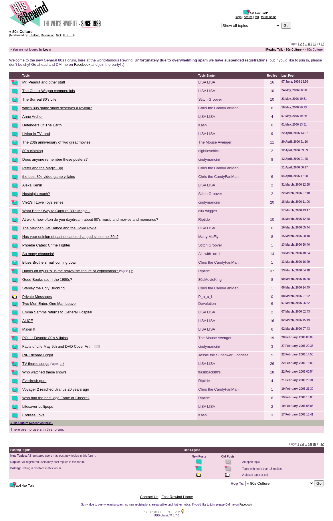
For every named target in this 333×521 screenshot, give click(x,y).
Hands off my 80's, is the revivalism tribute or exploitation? (70, 271)
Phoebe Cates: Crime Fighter (46, 245)
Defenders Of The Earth (42, 125)
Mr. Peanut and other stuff (43, 82)
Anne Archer (32, 116)
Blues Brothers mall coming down (50, 262)
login (238, 17)
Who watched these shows (44, 372)
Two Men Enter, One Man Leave (49, 303)
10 (314, 43)
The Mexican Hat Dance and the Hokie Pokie (59, 228)
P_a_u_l (68, 35)
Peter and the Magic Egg (42, 168)
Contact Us (149, 497)
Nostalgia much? (36, 194)
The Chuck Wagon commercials (48, 91)
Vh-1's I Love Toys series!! (44, 202)
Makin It (28, 329)
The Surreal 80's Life (39, 99)
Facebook (82, 64)
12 (322, 43)
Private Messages (37, 297)
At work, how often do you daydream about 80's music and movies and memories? (90, 219)
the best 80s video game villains (48, 176)
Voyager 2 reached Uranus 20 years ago (55, 389)
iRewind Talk (274, 49)
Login (47, 49)
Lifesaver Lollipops (37, 406)
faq (257, 17)
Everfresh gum (34, 381)
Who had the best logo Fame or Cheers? (56, 398)
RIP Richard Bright (37, 355)
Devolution (47, 35)
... (306, 43)
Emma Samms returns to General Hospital (57, 312)
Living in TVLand (36, 134)
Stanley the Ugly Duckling (43, 288)
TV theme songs (35, 363)
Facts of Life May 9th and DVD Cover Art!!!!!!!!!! (61, 346)
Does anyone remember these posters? (55, 159)
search (248, 17)
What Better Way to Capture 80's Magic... (56, 211)
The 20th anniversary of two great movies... (58, 142)
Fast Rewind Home (177, 497)
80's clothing (32, 151)
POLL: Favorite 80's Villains (45, 338)
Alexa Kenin (32, 185)
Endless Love (33, 415)
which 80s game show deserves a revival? (57, 108)
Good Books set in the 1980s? (47, 279)
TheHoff (34, 35)
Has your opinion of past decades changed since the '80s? (70, 236)
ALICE (27, 321)
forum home (268, 17)
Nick (59, 35)
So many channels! (38, 254)
